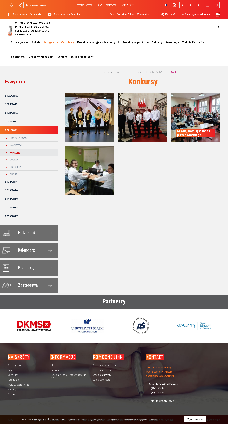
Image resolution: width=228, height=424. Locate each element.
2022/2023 (11, 121)
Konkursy (15, 152)
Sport (13, 174)
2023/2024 (11, 113)
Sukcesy (157, 42)
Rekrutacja (172, 42)
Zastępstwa (19, 285)
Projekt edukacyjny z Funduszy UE (98, 42)
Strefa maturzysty (102, 375)
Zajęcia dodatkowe (82, 56)
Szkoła (36, 42)
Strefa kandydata (101, 379)
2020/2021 (11, 182)
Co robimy (67, 42)
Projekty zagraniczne (135, 42)
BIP (52, 365)
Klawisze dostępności (107, 5)
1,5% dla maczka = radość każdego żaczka (68, 376)
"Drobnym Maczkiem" (41, 56)
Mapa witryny (127, 5)
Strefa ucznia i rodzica (104, 365)
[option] (34, 325)
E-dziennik (18, 233)
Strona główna (19, 42)
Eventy (14, 160)
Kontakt (62, 56)
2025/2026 (11, 96)
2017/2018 (11, 207)
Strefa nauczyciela (102, 370)
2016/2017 (11, 216)
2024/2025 (11, 104)
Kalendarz (17, 250)
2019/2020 (11, 190)
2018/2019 (11, 199)
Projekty (15, 167)
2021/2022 (11, 130)
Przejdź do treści (85, 5)
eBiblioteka (18, 56)
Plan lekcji (18, 268)
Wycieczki (15, 145)
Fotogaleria (51, 42)
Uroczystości (18, 138)
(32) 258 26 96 (158, 388)
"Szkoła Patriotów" (193, 42)
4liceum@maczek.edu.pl (197, 14)
